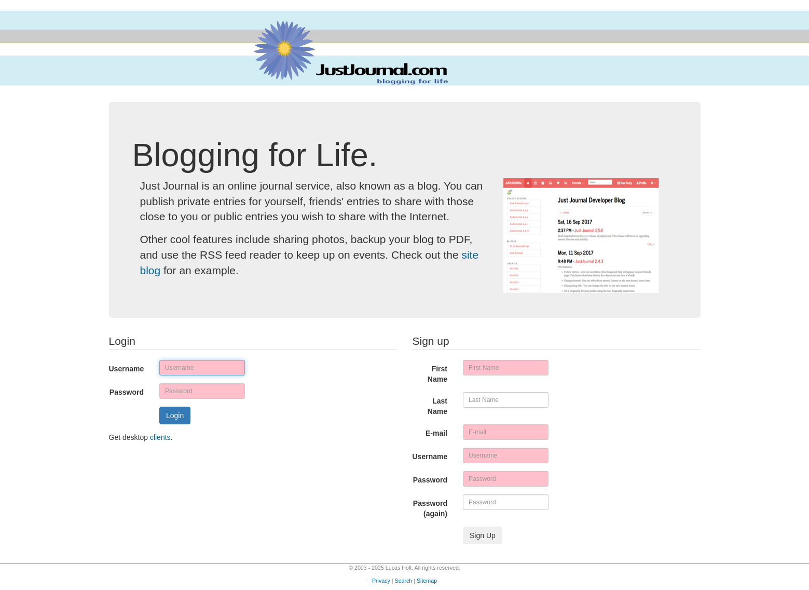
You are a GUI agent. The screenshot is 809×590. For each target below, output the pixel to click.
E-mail (436, 433)
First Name (437, 374)
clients (160, 437)
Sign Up (483, 535)
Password (126, 392)
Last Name (437, 406)
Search (404, 581)
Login (175, 415)
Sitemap (427, 581)
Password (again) (430, 508)
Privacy (381, 581)
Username (126, 369)
